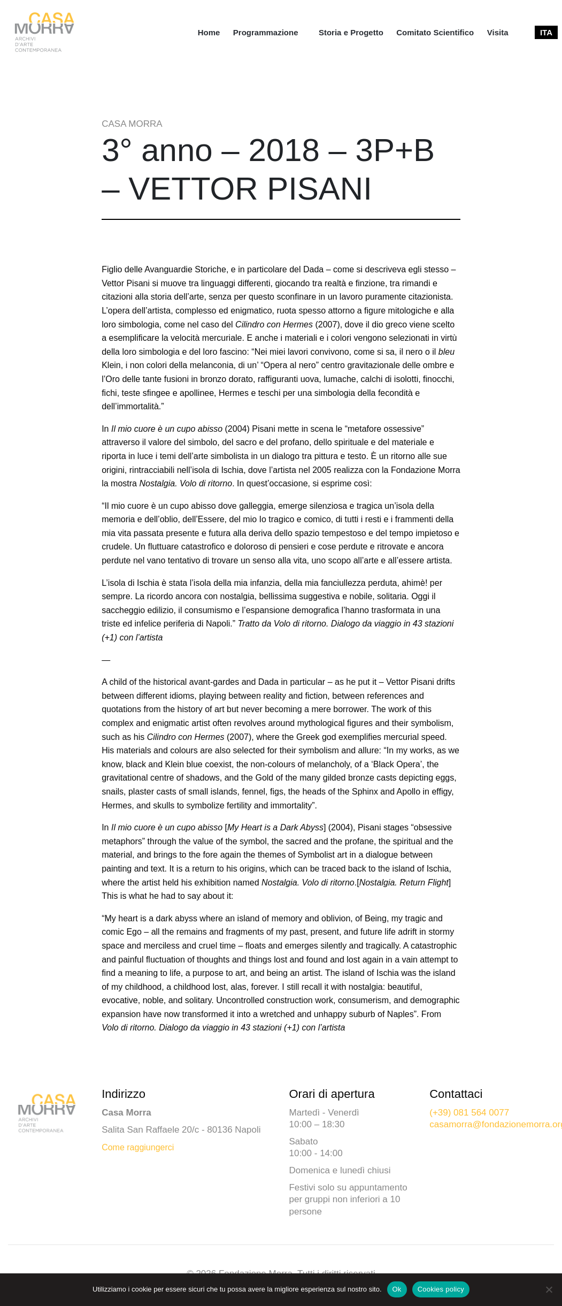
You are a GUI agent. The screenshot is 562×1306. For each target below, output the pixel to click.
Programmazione (265, 32)
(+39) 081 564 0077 (469, 1113)
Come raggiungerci (138, 1147)
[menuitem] (209, 32)
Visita (498, 32)
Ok (397, 1289)
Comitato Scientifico (435, 32)
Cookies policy (441, 1289)
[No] (548, 1289)
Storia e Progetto (351, 32)
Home (209, 32)
